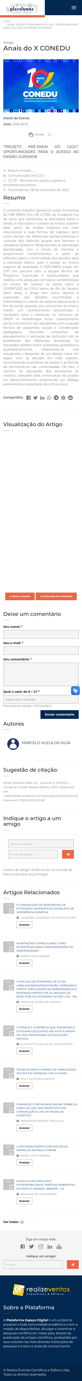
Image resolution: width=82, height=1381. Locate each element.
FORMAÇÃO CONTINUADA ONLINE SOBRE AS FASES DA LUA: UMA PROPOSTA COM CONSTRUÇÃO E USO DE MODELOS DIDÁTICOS (46, 1110)
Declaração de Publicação (56, 596)
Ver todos (11, 1222)
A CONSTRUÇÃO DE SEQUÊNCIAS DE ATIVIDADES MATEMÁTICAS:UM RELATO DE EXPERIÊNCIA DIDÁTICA (45, 908)
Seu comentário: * (17, 659)
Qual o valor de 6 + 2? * (21, 692)
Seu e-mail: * (13, 643)
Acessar (24, 924)
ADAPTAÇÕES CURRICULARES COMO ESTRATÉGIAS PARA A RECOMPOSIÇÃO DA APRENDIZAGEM (44, 947)
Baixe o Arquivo (20, 596)
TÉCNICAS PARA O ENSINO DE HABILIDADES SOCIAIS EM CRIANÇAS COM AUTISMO (46, 1071)
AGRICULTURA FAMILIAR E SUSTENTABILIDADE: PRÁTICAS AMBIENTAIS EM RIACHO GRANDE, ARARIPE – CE (45, 1184)
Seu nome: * (13, 627)
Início (6, 21)
